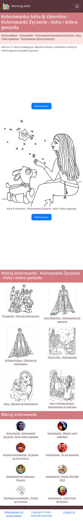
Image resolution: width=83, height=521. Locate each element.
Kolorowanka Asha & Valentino (38, 38)
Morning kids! (16, 6)
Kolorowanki (26, 35)
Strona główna (9, 35)
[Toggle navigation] (77, 6)
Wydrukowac (41, 106)
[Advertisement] (41, 77)
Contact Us (69, 512)
